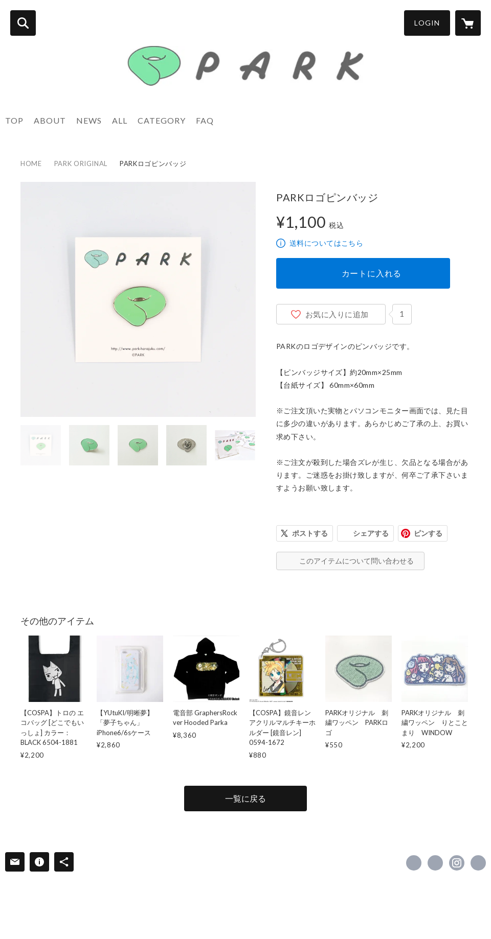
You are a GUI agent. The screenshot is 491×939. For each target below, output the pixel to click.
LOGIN (427, 22)
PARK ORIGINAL (80, 163)
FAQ (205, 120)
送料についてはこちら (326, 243)
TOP (14, 120)
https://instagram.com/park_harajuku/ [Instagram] (456, 863)
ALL (119, 120)
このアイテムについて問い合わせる (356, 560)
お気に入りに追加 (337, 314)
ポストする (310, 533)
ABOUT (50, 120)
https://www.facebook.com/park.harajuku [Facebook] (413, 863)
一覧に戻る (245, 798)
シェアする (371, 533)
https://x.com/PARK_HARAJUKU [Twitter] (435, 863)
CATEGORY (162, 120)
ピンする (428, 533)
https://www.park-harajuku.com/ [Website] (478, 863)
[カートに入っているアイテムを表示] (468, 23)
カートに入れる (372, 273)
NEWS (89, 120)
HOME (31, 163)
